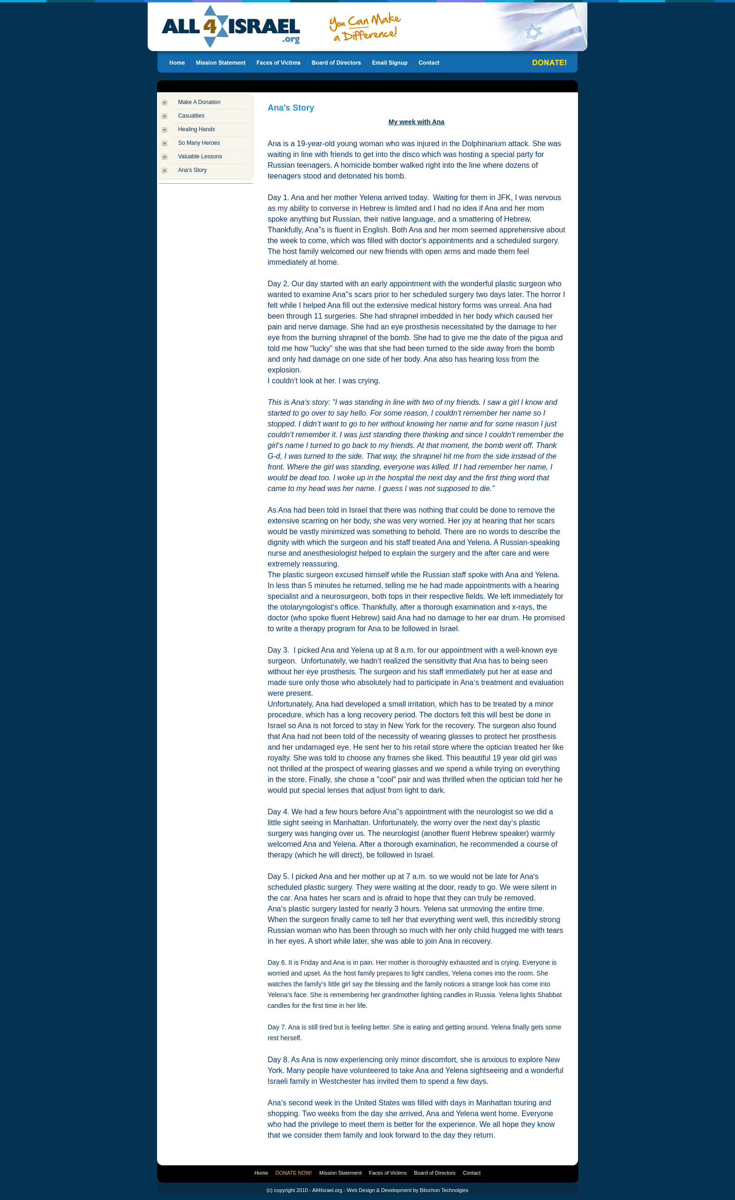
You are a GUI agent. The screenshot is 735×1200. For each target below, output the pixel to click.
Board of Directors (435, 1173)
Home (261, 1173)
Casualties (191, 115)
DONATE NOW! (294, 1173)
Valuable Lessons (200, 156)
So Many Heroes (199, 143)
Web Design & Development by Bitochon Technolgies (407, 1190)
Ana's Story (192, 170)
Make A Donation (199, 102)
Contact (471, 1173)
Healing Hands (196, 129)
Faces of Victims (388, 1173)
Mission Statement (340, 1173)
